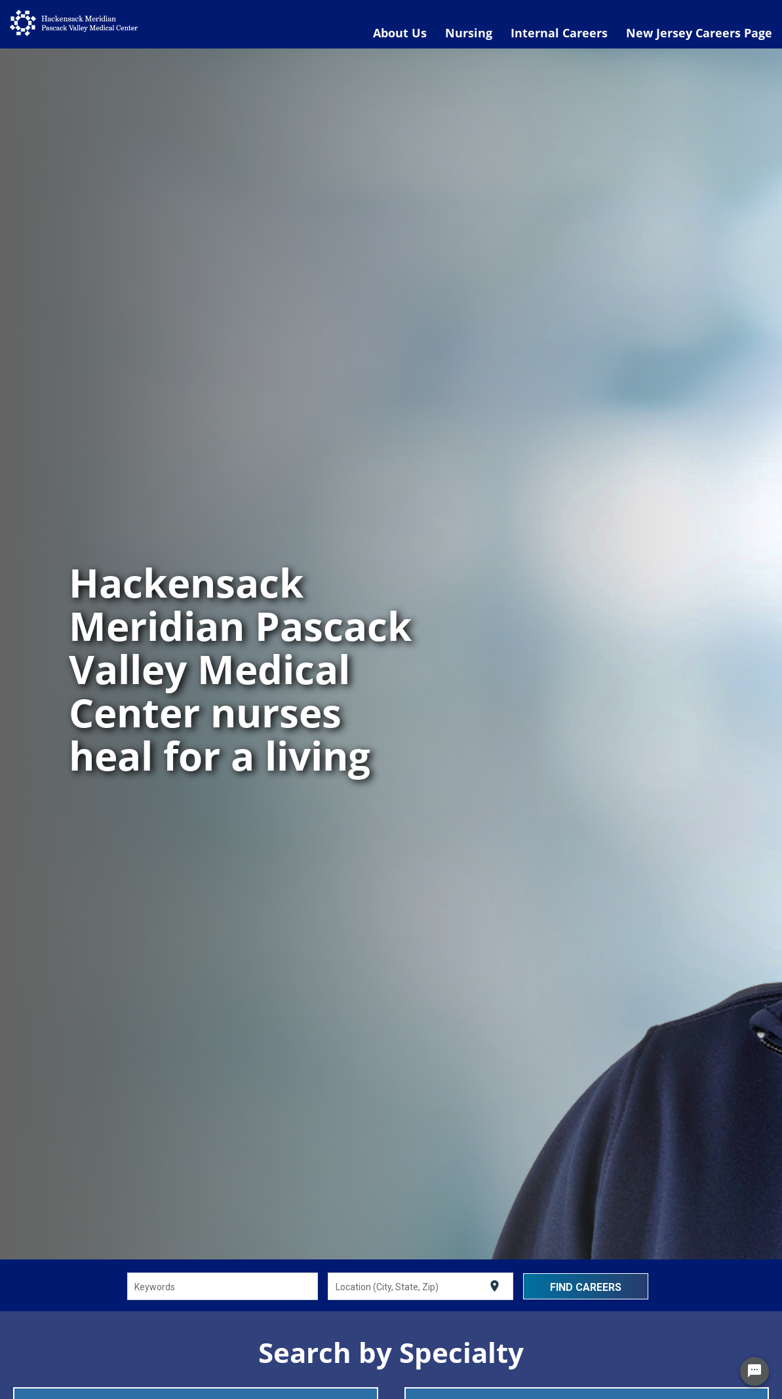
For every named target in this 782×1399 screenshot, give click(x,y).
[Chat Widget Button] (754, 1371)
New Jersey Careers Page (699, 33)
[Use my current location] (494, 1285)
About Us (400, 33)
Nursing (468, 33)
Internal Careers (559, 33)
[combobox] (222, 1286)
